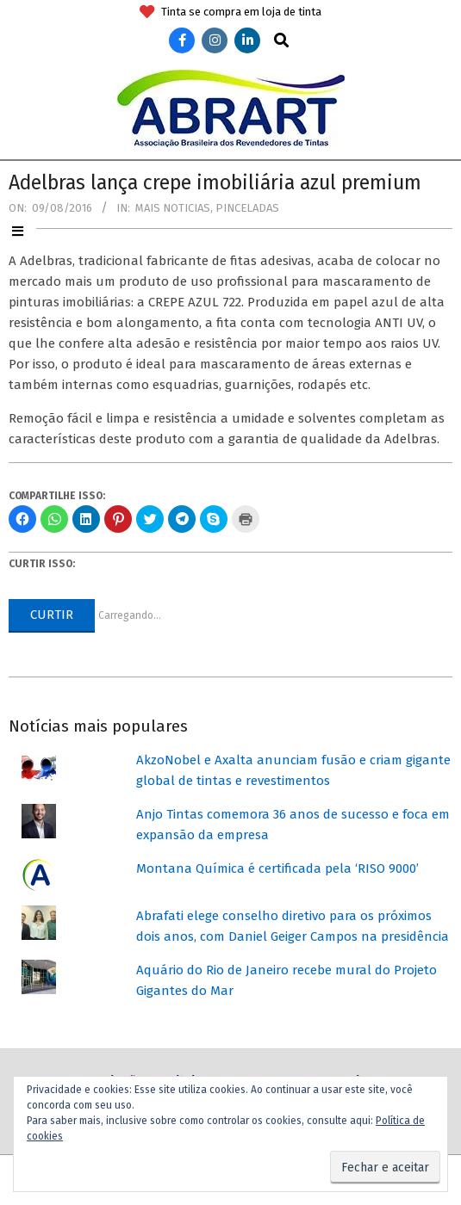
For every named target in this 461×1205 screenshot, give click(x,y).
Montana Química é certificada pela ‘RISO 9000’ (277, 868)
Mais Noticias (172, 207)
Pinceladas (247, 207)
